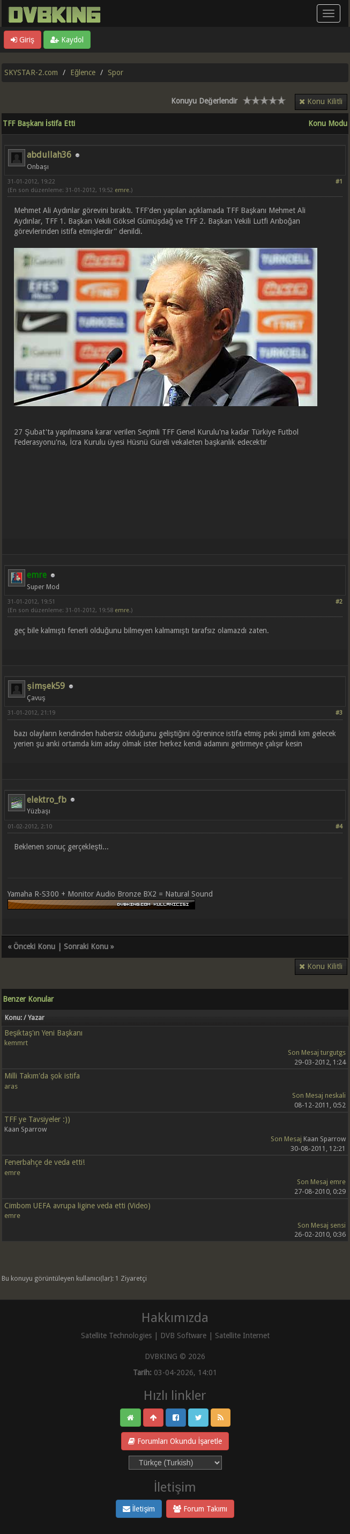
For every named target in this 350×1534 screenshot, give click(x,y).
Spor (115, 72)
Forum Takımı (200, 1508)
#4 (339, 826)
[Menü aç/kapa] (328, 13)
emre (122, 190)
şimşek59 (46, 686)
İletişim (139, 1508)
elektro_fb (46, 800)
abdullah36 (49, 155)
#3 (339, 712)
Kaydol (67, 39)
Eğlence (82, 72)
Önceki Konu (34, 946)
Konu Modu (327, 123)
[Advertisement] (175, 487)
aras (11, 1086)
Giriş (22, 39)
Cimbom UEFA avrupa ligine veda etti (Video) (77, 1205)
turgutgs (333, 1052)
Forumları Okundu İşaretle (175, 1441)
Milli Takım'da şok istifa (42, 1075)
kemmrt (16, 1043)
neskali (335, 1095)
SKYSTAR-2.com (31, 72)
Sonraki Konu (86, 946)
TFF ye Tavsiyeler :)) (37, 1119)
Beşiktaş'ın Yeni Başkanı (43, 1033)
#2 (339, 601)
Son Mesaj (303, 1052)
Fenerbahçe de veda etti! (44, 1162)
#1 (339, 181)
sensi (338, 1225)
